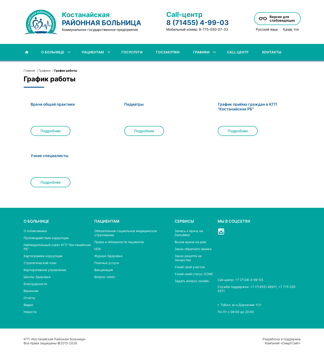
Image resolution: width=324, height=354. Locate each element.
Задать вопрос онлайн (192, 281)
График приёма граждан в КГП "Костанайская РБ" (247, 106)
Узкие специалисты (49, 155)
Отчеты (29, 298)
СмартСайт (290, 343)
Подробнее (50, 131)
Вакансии (31, 291)
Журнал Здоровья (108, 256)
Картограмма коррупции (43, 256)
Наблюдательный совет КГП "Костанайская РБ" (57, 247)
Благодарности (35, 284)
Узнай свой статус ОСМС (194, 274)
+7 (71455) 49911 (263, 287)
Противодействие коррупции (46, 238)
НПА (97, 249)
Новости (30, 312)
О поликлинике (35, 231)
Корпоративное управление (45, 270)
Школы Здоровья (37, 277)
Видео (28, 305)
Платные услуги (106, 263)
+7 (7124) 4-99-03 (249, 280)
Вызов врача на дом (190, 242)
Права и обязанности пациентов (119, 242)
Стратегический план (40, 263)
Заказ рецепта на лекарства (188, 258)
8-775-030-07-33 (213, 29)
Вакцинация (103, 270)
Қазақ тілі (291, 29)
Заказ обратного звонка (193, 249)
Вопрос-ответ (104, 277)
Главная (29, 70)
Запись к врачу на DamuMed (189, 233)
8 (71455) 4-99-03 (197, 22)
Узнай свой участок (190, 267)
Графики (45, 70)
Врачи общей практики (53, 104)
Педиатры (134, 104)
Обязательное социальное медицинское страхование (125, 233)
